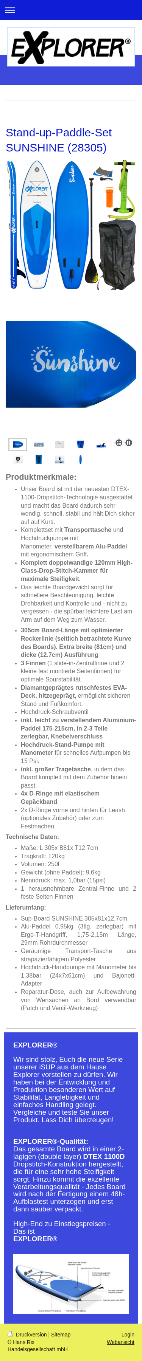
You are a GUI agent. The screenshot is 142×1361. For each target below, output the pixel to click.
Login (128, 1335)
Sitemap (60, 1335)
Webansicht (120, 1342)
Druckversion (28, 1335)
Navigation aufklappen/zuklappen (71, 10)
